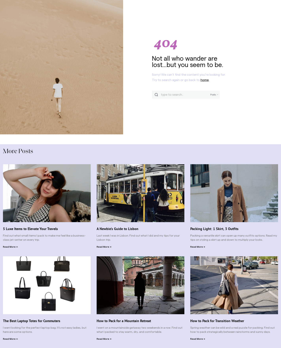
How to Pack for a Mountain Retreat (124, 321)
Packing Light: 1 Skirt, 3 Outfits (214, 228)
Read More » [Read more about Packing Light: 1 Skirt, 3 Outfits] (197, 247)
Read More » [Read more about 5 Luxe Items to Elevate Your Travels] (10, 247)
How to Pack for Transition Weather (217, 321)
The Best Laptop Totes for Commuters (31, 321)
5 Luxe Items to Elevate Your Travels (30, 228)
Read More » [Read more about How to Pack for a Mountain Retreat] (104, 339)
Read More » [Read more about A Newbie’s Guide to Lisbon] (104, 247)
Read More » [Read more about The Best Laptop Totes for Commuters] (10, 339)
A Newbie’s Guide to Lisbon (117, 228)
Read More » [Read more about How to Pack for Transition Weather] (197, 339)
